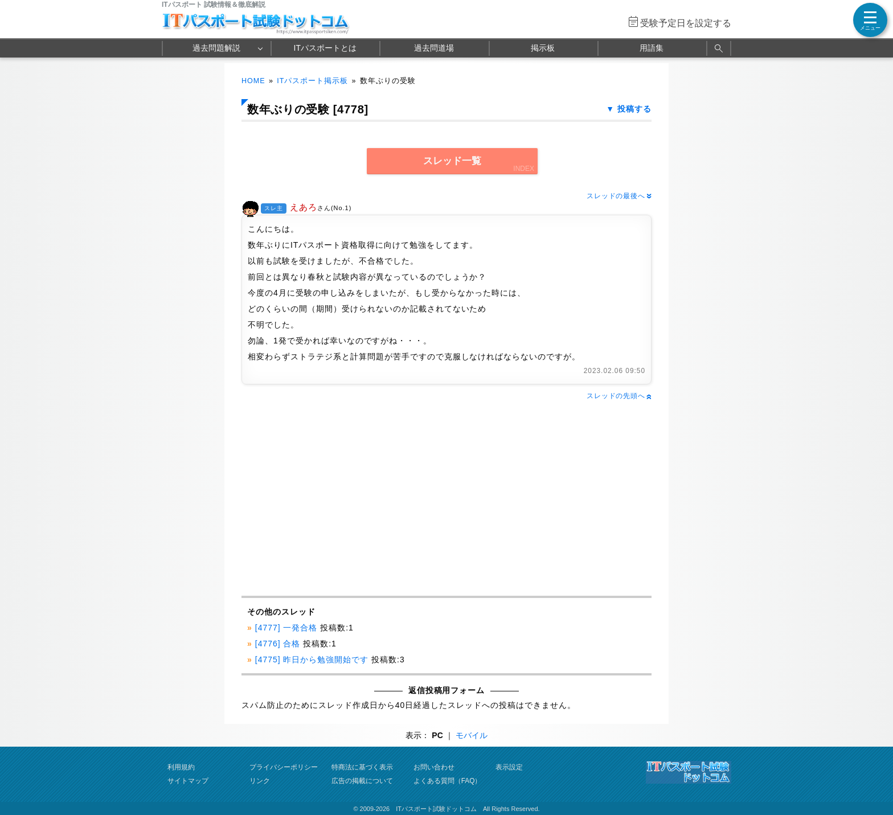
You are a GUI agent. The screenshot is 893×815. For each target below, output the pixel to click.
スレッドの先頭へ (619, 396)
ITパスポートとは (325, 47)
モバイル (472, 735)
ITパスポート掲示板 (312, 81)
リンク (259, 781)
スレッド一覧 (452, 160)
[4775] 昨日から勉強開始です (311, 659)
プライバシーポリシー (283, 767)
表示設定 (509, 767)
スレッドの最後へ (619, 196)
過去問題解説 (216, 47)
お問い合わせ (433, 767)
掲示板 (543, 47)
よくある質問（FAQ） (447, 781)
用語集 (651, 47)
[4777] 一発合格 (286, 627)
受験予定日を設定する (685, 23)
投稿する (634, 108)
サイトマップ (187, 781)
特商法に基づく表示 (362, 767)
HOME (253, 81)
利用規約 (181, 767)
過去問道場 (434, 47)
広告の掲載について (362, 781)
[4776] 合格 (278, 643)
